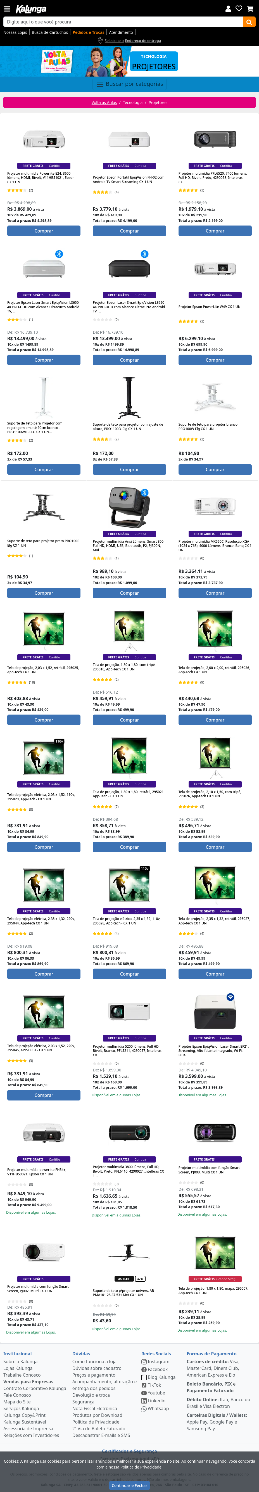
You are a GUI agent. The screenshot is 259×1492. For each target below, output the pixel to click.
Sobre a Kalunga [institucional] (20, 1361)
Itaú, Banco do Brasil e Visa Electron (218, 1402)
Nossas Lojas (15, 32)
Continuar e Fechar (129, 1485)
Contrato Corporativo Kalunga (34, 1388)
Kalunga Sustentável (24, 1422)
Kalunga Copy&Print (24, 1415)
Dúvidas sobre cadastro (97, 1368)
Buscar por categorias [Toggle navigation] (129, 84)
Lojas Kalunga (18, 1368)
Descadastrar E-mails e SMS (101, 1435)
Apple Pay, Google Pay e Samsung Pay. (217, 1422)
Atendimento (121, 32)
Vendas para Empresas (28, 1382)
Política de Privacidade (95, 1422)
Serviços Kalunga (21, 1408)
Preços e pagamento (93, 1375)
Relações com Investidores (31, 1435)
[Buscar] (249, 21)
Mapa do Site (17, 1402)
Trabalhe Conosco (22, 1375)
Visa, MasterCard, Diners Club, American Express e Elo (213, 1368)
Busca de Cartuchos (50, 32)
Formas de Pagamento (212, 1354)
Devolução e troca (91, 1395)
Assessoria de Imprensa (28, 1428)
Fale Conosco (17, 1395)
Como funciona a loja (94, 1361)
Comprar (43, 231)
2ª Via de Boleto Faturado (98, 1428)
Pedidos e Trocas (88, 32)
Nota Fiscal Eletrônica (94, 1408)
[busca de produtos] (123, 21)
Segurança (83, 1402)
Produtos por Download (97, 1415)
